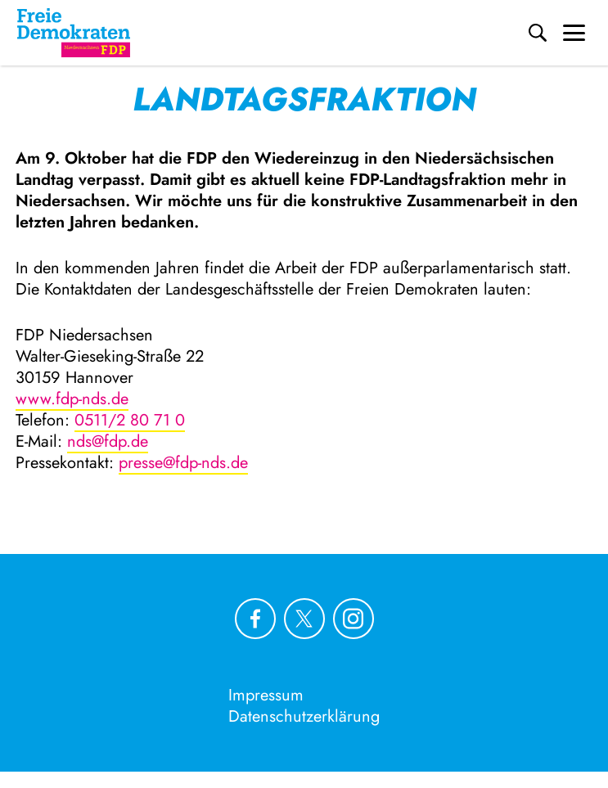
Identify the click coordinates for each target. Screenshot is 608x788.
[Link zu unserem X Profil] (304, 618)
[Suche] (538, 33)
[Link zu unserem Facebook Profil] (255, 618)
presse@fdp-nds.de (183, 463)
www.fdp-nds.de (72, 399)
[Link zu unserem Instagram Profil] (353, 618)
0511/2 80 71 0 (129, 420)
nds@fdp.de (107, 441)
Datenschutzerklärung (304, 716)
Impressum (266, 695)
